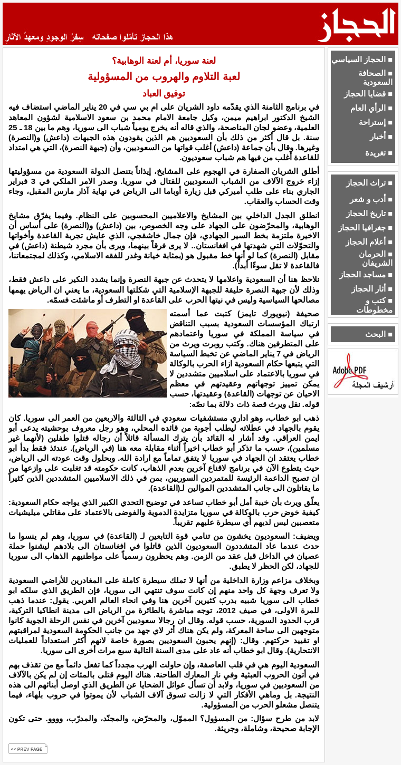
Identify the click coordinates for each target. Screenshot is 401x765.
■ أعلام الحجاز (369, 242)
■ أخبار (381, 136)
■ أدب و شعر (371, 199)
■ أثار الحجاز (372, 289)
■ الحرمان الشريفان (376, 258)
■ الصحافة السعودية (375, 77)
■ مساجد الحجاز (366, 274)
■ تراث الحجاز (369, 183)
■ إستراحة (376, 122)
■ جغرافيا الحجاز (365, 228)
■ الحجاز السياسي (362, 59)
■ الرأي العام (371, 108)
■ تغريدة (379, 153)
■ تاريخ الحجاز (369, 213)
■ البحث (379, 334)
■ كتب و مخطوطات (374, 305)
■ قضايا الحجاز (368, 94)
